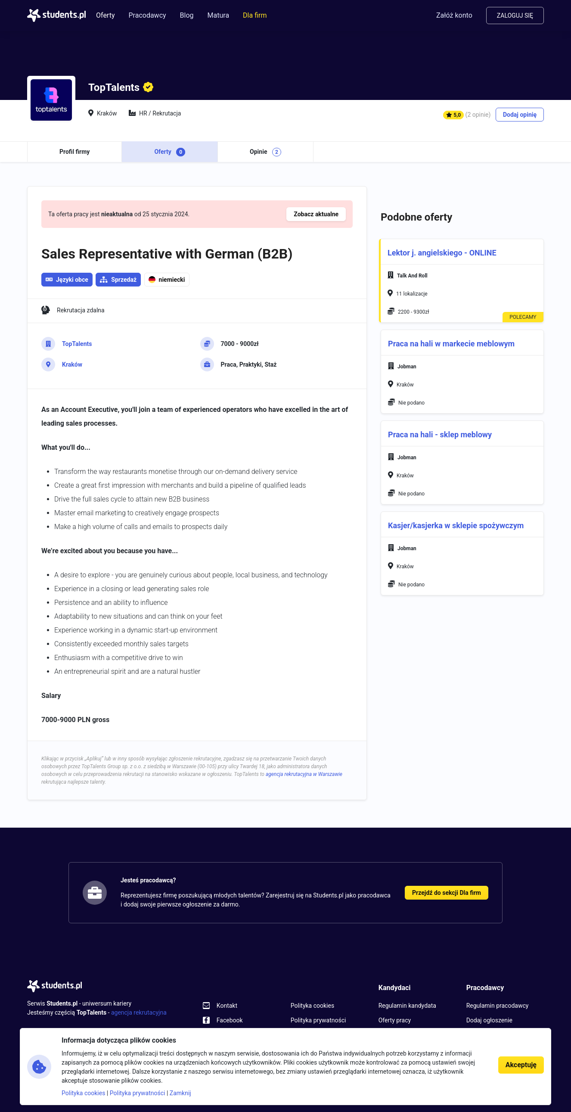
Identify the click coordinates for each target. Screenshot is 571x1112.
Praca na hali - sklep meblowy (440, 434)
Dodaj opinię (520, 114)
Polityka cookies (312, 1005)
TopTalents (77, 343)
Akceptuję (521, 1065)
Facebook (230, 1020)
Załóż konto (454, 15)
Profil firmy (74, 151)
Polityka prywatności (318, 1020)
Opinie (265, 152)
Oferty (105, 15)
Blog (187, 15)
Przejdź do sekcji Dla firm (446, 892)
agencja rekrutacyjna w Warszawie (304, 774)
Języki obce (67, 279)
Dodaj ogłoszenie (489, 1020)
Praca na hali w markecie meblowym (451, 343)
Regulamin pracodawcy (497, 1005)
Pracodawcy (147, 15)
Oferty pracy (395, 1020)
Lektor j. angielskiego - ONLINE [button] (442, 253)
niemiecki (167, 279)
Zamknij (180, 1093)
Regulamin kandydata (407, 1005)
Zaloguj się (515, 15)
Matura (219, 15)
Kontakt (227, 1005)
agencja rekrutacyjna (139, 1012)
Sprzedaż (124, 279)
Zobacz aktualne (316, 214)
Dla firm (255, 15)
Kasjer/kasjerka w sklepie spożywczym (456, 525)
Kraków (72, 364)
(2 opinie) (478, 114)
